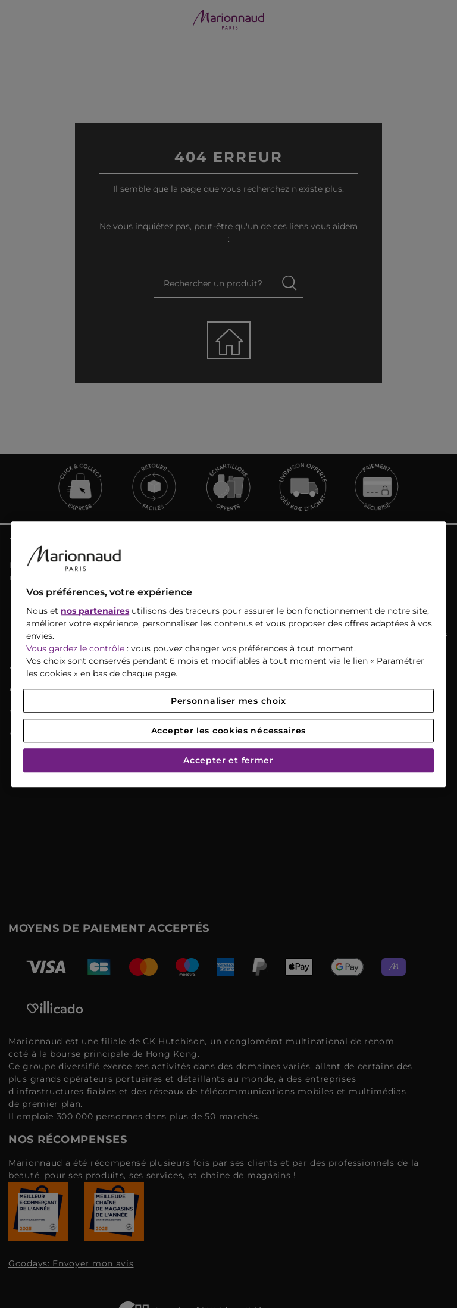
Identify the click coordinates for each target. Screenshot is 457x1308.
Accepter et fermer (228, 760)
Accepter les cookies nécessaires (228, 730)
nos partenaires (95, 610)
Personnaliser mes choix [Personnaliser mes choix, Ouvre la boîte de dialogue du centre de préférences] (228, 700)
